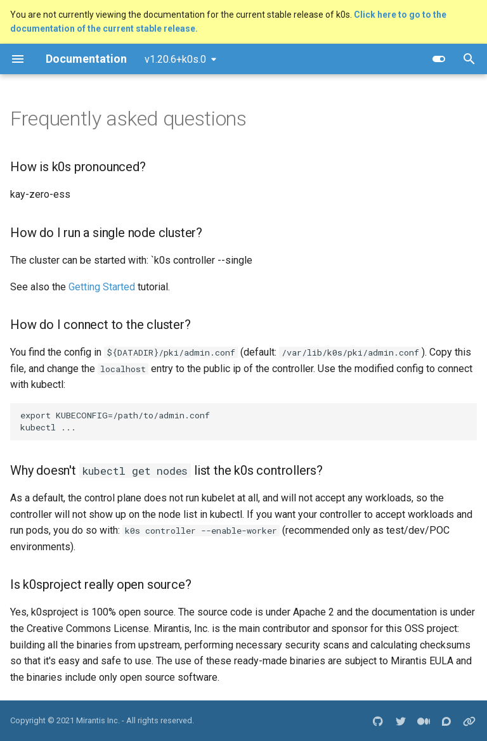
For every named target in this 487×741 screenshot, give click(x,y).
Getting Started (101, 287)
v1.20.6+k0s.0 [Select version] (175, 59)
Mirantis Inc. (98, 720)
